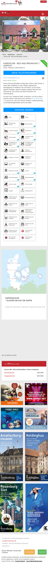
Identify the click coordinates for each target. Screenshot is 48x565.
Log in (43, 1)
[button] (4, 34)
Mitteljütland (11, 54)
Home (4, 54)
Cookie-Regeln (20, 561)
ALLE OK (42, 552)
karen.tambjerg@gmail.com (11, 77)
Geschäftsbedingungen (34, 561)
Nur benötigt (29, 552)
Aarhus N (19, 54)
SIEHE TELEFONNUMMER (24, 73)
